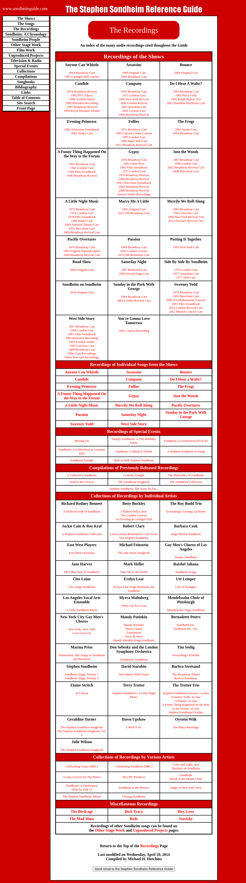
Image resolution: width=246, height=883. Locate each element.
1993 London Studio (82, 342)
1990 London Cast (185, 163)
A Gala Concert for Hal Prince (82, 777)
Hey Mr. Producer (134, 777)
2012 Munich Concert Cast (186, 311)
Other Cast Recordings (82, 353)
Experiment (134, 632)
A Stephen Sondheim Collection (82, 534)
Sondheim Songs (186, 572)
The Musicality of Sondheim (186, 475)
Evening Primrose (82, 386)
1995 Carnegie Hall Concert (81, 76)
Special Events (26, 66)
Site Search (26, 103)
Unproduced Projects (26, 55)
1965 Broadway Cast (186, 91)
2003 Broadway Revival (134, 186)
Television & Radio (26, 61)
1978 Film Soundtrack (82, 217)
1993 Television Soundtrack (133, 183)
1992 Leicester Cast (185, 213)
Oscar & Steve (134, 636)
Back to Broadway (185, 678)
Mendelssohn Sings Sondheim (186, 610)
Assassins (133, 372)
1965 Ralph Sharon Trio (186, 99)
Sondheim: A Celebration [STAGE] (186, 441)
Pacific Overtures (186, 405)
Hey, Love (186, 811)
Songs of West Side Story (186, 787)
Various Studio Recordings (133, 194)
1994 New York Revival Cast (186, 217)
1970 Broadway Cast (134, 91)
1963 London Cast (81, 168)
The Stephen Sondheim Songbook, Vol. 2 (81, 733)
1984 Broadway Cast (134, 296)
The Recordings (26, 29)
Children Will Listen (134, 511)
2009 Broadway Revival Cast (81, 232)
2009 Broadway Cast (82, 349)
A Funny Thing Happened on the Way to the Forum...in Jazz (185, 706)
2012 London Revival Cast (186, 307)
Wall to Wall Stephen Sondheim (134, 460)
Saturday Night (133, 415)
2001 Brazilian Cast (133, 107)
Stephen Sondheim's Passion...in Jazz (186, 693)
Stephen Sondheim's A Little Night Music (134, 695)
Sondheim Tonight (81, 460)
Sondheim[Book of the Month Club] (185, 777)
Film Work (26, 50)
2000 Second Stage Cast (134, 273)
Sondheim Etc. (186, 625)
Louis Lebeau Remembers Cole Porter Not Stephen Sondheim (134, 536)
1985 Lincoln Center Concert (134, 133)
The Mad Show (81, 819)
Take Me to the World (133, 572)
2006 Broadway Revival (134, 114)
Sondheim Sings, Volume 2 (82, 678)
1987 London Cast (133, 137)
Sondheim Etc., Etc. (185, 628)
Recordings (149, 846)
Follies (134, 386)
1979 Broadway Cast (186, 292)
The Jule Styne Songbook (134, 553)
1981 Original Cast (134, 209)
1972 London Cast (133, 95)
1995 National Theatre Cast (82, 224)
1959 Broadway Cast (134, 159)
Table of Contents (26, 98)
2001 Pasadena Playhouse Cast (185, 103)
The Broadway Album (186, 674)
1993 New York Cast (186, 247)
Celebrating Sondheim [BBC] (134, 766)
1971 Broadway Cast (134, 129)
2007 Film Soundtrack (186, 304)
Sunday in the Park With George (186, 414)
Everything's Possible (185, 655)
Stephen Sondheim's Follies (186, 712)
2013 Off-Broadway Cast (133, 213)
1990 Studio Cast (82, 220)
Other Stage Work (26, 45)
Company (134, 379)
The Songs (26, 24)
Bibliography (26, 87)
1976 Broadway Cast (82, 247)
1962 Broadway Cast (82, 164)
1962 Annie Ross (134, 163)
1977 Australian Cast (186, 273)
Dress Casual (134, 628)
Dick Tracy (134, 811)
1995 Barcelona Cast (186, 296)
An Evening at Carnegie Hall (134, 519)
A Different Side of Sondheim (81, 511)
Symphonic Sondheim (134, 659)
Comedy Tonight (133, 475)
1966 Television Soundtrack (81, 129)
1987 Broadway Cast (186, 159)
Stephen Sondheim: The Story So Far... (134, 488)
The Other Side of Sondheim (82, 572)
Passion (82, 415)
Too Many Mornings (186, 727)
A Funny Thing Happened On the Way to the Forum (81, 396)
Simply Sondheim (186, 557)
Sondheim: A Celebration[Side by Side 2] (82, 787)
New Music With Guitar (134, 674)
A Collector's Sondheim (82, 475)
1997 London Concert (134, 251)
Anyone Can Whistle (82, 372)
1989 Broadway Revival (134, 179)
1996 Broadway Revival (82, 175)
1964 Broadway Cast (82, 72)
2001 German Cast (133, 110)
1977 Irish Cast (185, 277)
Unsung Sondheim (133, 796)
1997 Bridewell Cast (134, 270)
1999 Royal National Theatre (82, 110)
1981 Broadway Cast (186, 209)
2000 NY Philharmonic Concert (186, 300)
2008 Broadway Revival (134, 190)
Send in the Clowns (82, 482)
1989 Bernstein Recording (81, 103)
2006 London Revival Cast (134, 300)
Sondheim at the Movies (134, 787)
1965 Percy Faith (186, 95)
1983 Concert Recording (133, 331)
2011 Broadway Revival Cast (134, 145)
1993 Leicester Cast (81, 345)
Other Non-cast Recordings (82, 357)
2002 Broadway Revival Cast (185, 167)
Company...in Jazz (185, 701)
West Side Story (134, 424)
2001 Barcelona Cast (82, 228)
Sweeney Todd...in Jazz (186, 697)
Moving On (81, 441)
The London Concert (134, 515)
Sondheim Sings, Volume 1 (82, 674)
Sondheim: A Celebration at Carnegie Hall (81, 451)
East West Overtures (82, 553)
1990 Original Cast (134, 72)
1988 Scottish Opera (81, 99)
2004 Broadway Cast (134, 76)
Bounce (186, 372)
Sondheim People (26, 39)
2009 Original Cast (82, 270)
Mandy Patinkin (134, 625)
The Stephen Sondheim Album (81, 796)
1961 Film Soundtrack (82, 334)
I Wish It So (133, 727)
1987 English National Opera (81, 251)
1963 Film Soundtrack (134, 167)
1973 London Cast (133, 171)
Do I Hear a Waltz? (186, 379)
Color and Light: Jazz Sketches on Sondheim (186, 766)
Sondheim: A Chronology (26, 34)
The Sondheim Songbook (134, 482)
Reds (134, 819)
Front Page (26, 108)
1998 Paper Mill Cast (134, 141)
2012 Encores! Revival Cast (185, 220)
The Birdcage (82, 811)
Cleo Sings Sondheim (81, 587)
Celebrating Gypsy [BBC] (81, 766)
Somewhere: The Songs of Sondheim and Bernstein (82, 657)
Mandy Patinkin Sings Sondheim (133, 640)
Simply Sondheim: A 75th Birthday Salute (134, 441)
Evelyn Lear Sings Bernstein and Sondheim (133, 589)
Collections (26, 71)
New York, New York (81, 629)
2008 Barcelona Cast (186, 171)
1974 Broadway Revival (82, 91)
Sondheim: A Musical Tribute (133, 451)
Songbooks (26, 82)
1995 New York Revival (134, 99)
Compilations (26, 76)
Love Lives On (81, 633)
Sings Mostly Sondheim (186, 534)
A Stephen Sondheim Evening (185, 451)
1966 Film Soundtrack (82, 171)
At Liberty (81, 693)
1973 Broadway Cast (82, 209)
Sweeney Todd (81, 424)
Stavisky (186, 819)
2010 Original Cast (82, 292)
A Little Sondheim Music (82, 610)
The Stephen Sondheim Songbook (82, 727)
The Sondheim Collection (186, 482)
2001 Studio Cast (82, 133)
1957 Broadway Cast (82, 326)
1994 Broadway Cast (134, 247)
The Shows (26, 18)
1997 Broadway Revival (82, 107)
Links (26, 92)
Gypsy (134, 396)
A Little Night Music (81, 405)
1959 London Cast (81, 330)
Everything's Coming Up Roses (186, 511)
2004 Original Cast (186, 72)
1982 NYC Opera (82, 95)
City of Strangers (186, 587)
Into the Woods (185, 396)
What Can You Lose (134, 605)
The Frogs (186, 386)
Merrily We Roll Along (134, 405)
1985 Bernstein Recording (81, 338)
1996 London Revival (133, 103)
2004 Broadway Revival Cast (81, 255)
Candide (82, 379)
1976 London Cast (81, 213)
